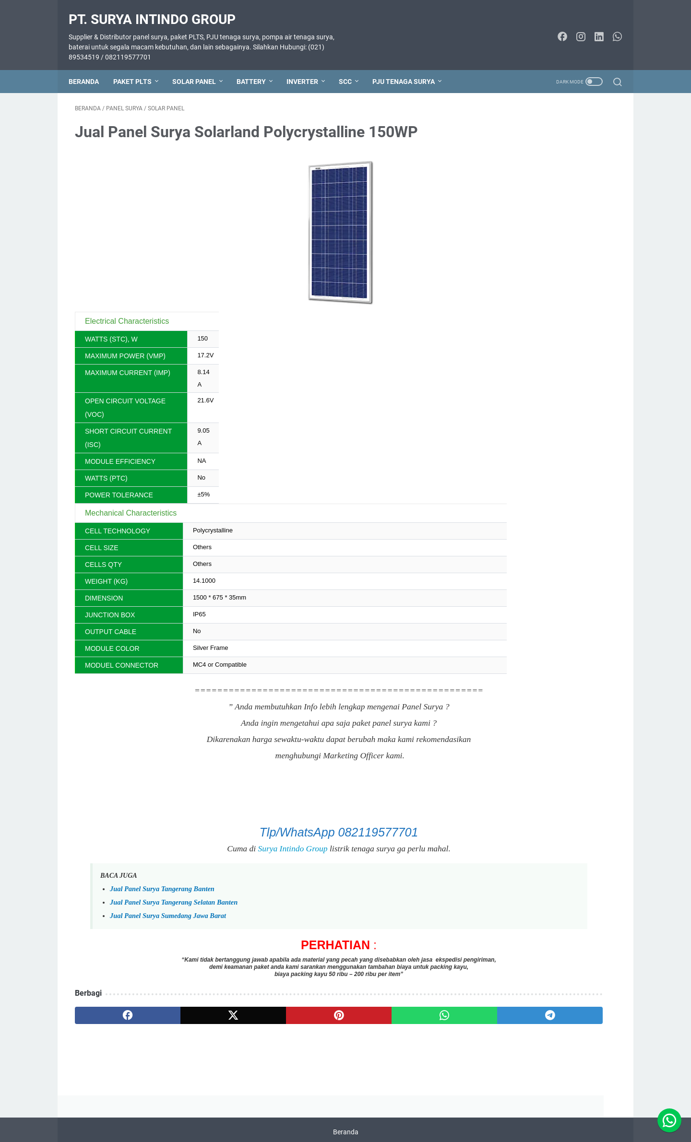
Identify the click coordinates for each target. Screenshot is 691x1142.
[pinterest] (256, 1006)
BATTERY (257, 67)
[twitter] (183, 1006)
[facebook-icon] (556, 27)
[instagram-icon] (574, 27)
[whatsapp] (329, 1006)
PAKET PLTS (138, 67)
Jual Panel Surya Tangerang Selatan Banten (174, 893)
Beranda (90, 67)
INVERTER (308, 67)
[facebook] (111, 1006)
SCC (351, 67)
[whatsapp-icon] (611, 27)
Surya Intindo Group (210, 840)
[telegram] (401, 1006)
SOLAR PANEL (200, 67)
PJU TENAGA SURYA (410, 67)
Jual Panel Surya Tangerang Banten (162, 880)
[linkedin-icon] (592, 27)
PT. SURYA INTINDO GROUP (158, 10)
